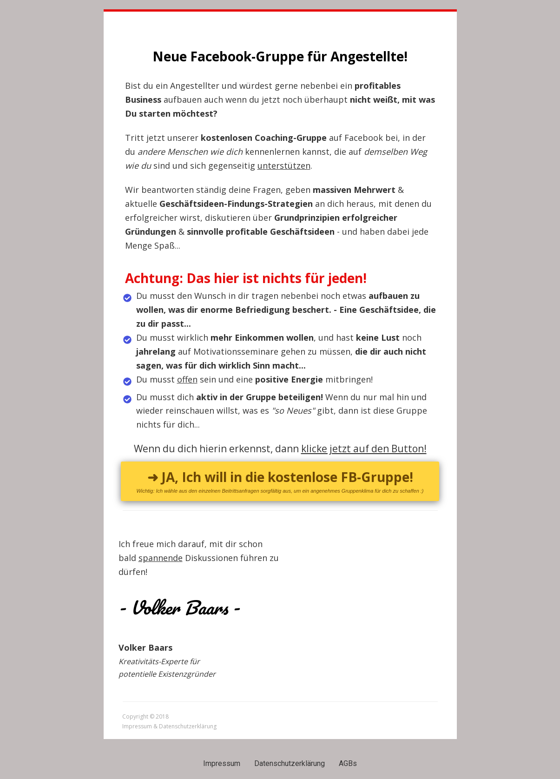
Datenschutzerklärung (289, 763)
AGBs (348, 763)
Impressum (221, 763)
